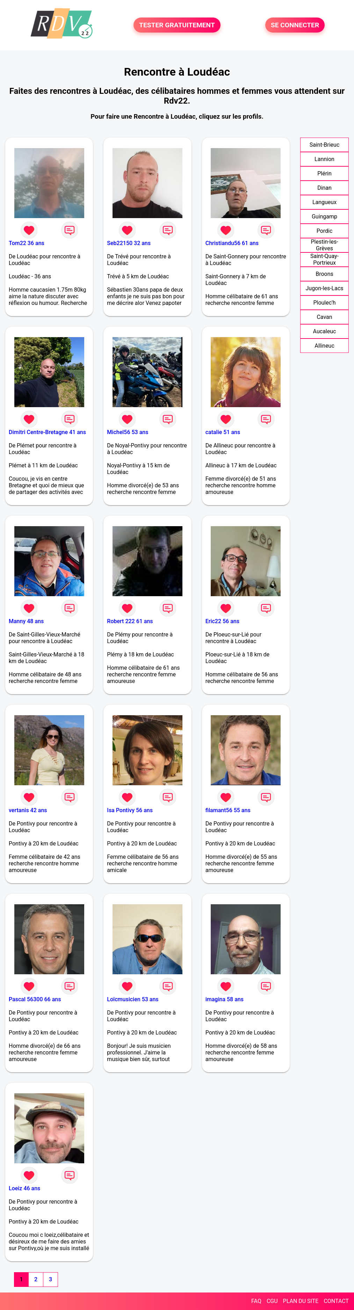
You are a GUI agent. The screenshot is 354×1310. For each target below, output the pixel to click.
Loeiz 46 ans (24, 1188)
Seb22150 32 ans (129, 243)
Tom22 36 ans (26, 243)
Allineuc (324, 345)
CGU (272, 1301)
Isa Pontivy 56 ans (130, 810)
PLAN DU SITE (301, 1301)
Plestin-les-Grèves (324, 245)
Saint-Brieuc (325, 144)
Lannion (324, 159)
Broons (324, 274)
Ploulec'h (324, 302)
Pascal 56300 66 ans (35, 999)
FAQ (256, 1301)
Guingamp (324, 216)
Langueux (324, 202)
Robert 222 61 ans (130, 621)
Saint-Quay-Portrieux (324, 259)
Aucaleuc (324, 331)
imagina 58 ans (224, 999)
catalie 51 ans (222, 432)
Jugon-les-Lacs (324, 288)
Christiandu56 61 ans (232, 243)
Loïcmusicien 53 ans (132, 999)
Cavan (324, 317)
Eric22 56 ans (222, 621)
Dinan (324, 187)
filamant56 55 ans (228, 810)
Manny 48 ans (26, 621)
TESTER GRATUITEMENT (177, 25)
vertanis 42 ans (28, 810)
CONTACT (336, 1301)
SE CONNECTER (295, 25)
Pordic (325, 231)
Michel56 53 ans (127, 432)
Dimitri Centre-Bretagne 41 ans (47, 432)
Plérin (324, 173)
